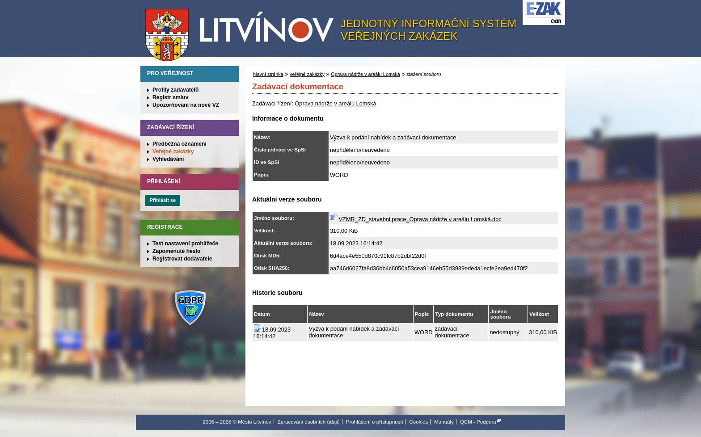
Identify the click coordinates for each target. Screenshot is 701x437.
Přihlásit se (163, 200)
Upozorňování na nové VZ (185, 105)
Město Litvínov (243, 31)
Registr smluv (170, 97)
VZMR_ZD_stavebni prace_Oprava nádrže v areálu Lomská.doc (420, 219)
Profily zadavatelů (175, 90)
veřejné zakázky (307, 74)
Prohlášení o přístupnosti (374, 421)
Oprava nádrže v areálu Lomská (365, 74)
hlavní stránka (268, 74)
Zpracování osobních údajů (309, 421)
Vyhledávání (168, 159)
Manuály (444, 421)
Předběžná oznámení (179, 144)
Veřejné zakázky (173, 151)
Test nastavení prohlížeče (185, 243)
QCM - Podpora (478, 421)
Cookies (418, 421)
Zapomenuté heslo (176, 251)
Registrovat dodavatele (182, 259)
